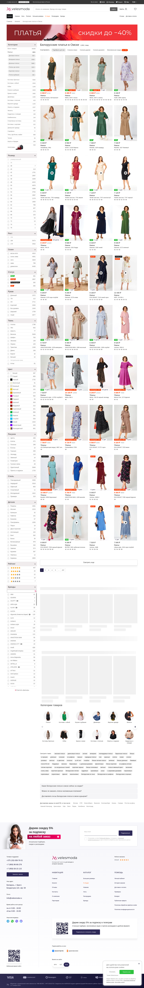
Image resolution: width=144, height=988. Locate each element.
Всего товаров (22, 49)
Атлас (23, 363)
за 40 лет (78, 760)
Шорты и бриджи (22, 142)
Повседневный (23, 480)
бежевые (133, 760)
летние (85, 753)
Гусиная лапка (23, 464)
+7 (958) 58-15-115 (14, 869)
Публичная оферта (120, 900)
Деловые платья (22, 56)
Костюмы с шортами (22, 124)
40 (23, 169)
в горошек (44, 757)
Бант (23, 535)
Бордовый (23, 406)
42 (23, 172)
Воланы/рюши (23, 542)
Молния (23, 509)
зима (23, 263)
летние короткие (46, 767)
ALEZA (23, 611)
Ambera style (23, 624)
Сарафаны (22, 131)
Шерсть (23, 331)
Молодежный (23, 493)
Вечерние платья (22, 60)
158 (11, 237)
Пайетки (23, 516)
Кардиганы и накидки (22, 114)
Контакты (55, 892)
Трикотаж (23, 347)
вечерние (93, 753)
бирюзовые (73, 764)
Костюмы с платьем (22, 100)
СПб (81, 803)
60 (23, 202)
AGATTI (23, 601)
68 (23, 215)
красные (107, 757)
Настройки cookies (120, 982)
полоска (69, 760)
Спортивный (23, 490)
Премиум (23, 496)
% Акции (47, 16)
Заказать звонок (18, 874)
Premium (28, 16)
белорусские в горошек (123, 774)
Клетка (23, 441)
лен (100, 757)
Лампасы (23, 555)
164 (23, 241)
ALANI (23, 607)
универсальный (15, 159)
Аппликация (23, 532)
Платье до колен (22, 67)
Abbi (23, 594)
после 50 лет (45, 764)
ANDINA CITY (23, 644)
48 (23, 182)
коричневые (45, 774)
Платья (22, 52)
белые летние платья (99, 760)
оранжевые (94, 771)
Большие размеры (38, 16)
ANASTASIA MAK (23, 637)
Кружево (23, 552)
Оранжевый (23, 393)
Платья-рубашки (22, 75)
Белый (23, 373)
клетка (115, 757)
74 (23, 224)
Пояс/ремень (23, 522)
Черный (23, 380)
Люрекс (23, 344)
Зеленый (23, 412)
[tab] (88, 786)
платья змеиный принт (115, 767)
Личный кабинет (120, 878)
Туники (22, 138)
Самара (120, 803)
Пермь (74, 806)
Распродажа (55, 16)
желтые (51, 760)
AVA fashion (23, 674)
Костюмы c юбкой (22, 83)
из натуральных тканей (62, 767)
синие (121, 757)
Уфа (64, 806)
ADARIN (23, 598)
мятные (103, 767)
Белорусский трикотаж (58, 862)
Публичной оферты (104, 838)
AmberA (23, 621)
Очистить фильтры (22, 690)
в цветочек (60, 760)
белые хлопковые (92, 767)
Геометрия (23, 461)
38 (23, 166)
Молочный (23, 383)
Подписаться (125, 833)
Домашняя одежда (22, 128)
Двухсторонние (23, 529)
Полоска (23, 445)
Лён (23, 328)
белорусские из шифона (105, 774)
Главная (54, 878)
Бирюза (23, 415)
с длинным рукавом (86, 764)
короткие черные (77, 767)
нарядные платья (90, 757)
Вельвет (23, 357)
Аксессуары (22, 147)
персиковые (128, 771)
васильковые (74, 774)
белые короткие (111, 764)
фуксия (65, 774)
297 (63, 570)
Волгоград (89, 806)
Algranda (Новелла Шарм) (23, 614)
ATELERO (23, 667)
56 (23, 195)
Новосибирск (88, 803)
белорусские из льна (88, 774)
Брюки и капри (22, 94)
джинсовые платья (74, 753)
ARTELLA (23, 664)
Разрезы (23, 506)
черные (79, 757)
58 (23, 198)
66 (23, 211)
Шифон (23, 337)
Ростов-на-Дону (130, 803)
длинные (53, 757)
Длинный (23, 295)
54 (23, 192)
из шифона (70, 757)
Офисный (23, 487)
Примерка (118, 892)
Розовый (23, 396)
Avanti (23, 677)
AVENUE (23, 680)
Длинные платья (22, 63)
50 (23, 185)
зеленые (111, 760)
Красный (23, 402)
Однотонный (23, 467)
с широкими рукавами (114, 771)
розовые (44, 760)
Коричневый (23, 409)
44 (23, 176)
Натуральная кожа (16, 360)
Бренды (62, 16)
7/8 (23, 299)
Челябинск (81, 806)
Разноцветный (23, 428)
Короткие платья (22, 71)
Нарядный (23, 483)
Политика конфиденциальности (124, 909)
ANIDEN (23, 654)
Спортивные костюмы (22, 121)
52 (23, 189)
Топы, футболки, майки (22, 135)
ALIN (23, 618)
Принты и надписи (23, 471)
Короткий (23, 305)
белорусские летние (72, 771)
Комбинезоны (22, 118)
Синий (23, 422)
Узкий (23, 315)
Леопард (23, 454)
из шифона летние (125, 764)
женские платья (60, 753)
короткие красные (57, 771)
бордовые (55, 764)
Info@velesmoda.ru (14, 898)
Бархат (23, 354)
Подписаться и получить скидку (86, 932)
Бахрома (23, 519)
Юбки (22, 87)
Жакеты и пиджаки (22, 107)
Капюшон (23, 513)
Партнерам (55, 900)
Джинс (23, 350)
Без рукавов (23, 308)
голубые (86, 760)
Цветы (23, 438)
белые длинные (122, 760)
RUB (66, 964)
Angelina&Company (23, 651)
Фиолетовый (23, 425)
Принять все (127, 972)
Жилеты (22, 111)
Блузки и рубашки (22, 90)
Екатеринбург (105, 803)
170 (23, 244)
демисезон (23, 266)
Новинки (17, 16)
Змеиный (23, 458)
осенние (61, 757)
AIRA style (23, 604)
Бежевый (23, 386)
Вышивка (23, 545)
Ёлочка (23, 448)
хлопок (128, 757)
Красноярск (57, 806)
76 (23, 228)
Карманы (23, 558)
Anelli (23, 647)
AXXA (23, 684)
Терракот (23, 399)
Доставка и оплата (131, 16)
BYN (55, 964)
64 (23, 208)
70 (23, 218)
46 (23, 179)
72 (23, 221)
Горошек (23, 451)
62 (23, 205)
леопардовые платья (105, 753)
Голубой (23, 419)
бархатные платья (121, 753)
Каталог (9, 16)
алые (102, 771)
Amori (23, 628)
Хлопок (23, 324)
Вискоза (23, 334)
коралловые (56, 774)
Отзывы (122, 16)
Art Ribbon (23, 660)
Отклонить (112, 972)
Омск (68, 806)
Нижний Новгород (46, 806)
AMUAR (23, 631)
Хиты (22, 16)
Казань (114, 803)
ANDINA (23, 641)
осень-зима (23, 257)
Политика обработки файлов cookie (126, 905)
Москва (75, 803)
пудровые (85, 771)
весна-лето (23, 253)
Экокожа (23, 341)
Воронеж (97, 803)
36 (11, 162)
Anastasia (23, 634)
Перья (23, 526)
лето (23, 260)
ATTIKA (23, 671)
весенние (129, 767)
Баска (23, 539)
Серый (23, 376)
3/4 (23, 302)
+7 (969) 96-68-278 (14, 865)
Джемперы (22, 97)
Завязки (23, 548)
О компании (56, 896)
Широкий (23, 312)
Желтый (23, 389)
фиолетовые (99, 764)
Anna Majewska (23, 657)
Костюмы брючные (22, 80)
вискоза (64, 764)
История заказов (120, 883)
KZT (61, 964)
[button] (135, 727)
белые (132, 753)
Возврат (117, 896)
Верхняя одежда (22, 104)
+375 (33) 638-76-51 (15, 860)
